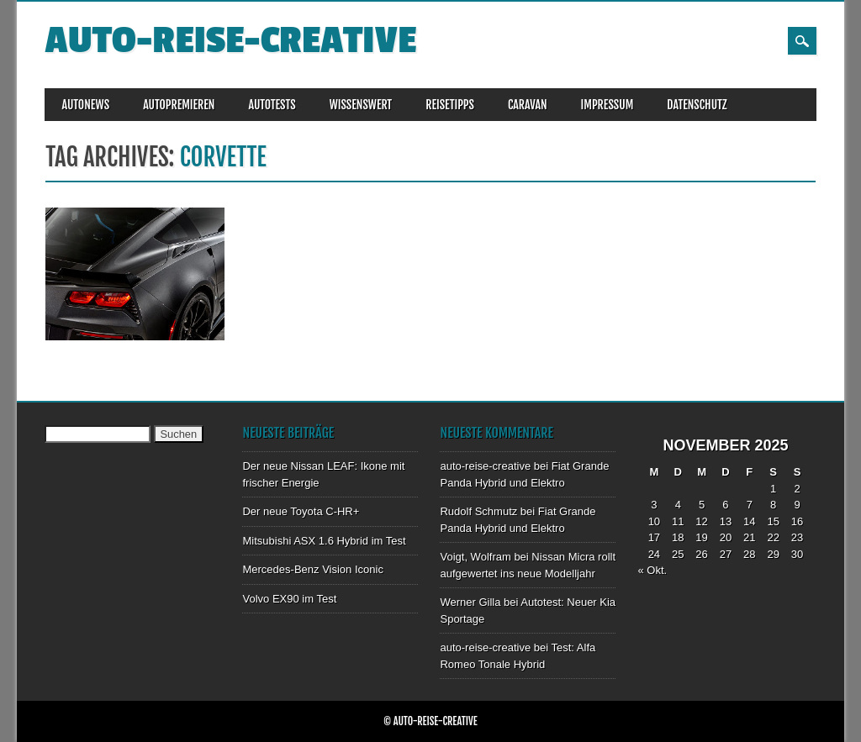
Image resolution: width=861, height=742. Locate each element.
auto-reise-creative (230, 40)
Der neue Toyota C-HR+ (300, 511)
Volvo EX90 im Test (289, 598)
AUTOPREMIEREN (178, 104)
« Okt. (652, 570)
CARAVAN (527, 104)
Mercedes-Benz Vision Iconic (312, 569)
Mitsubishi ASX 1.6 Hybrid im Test (323, 540)
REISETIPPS (449, 104)
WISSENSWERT (361, 104)
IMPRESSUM (607, 104)
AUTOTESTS (271, 104)
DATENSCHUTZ (696, 104)
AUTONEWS (85, 104)
